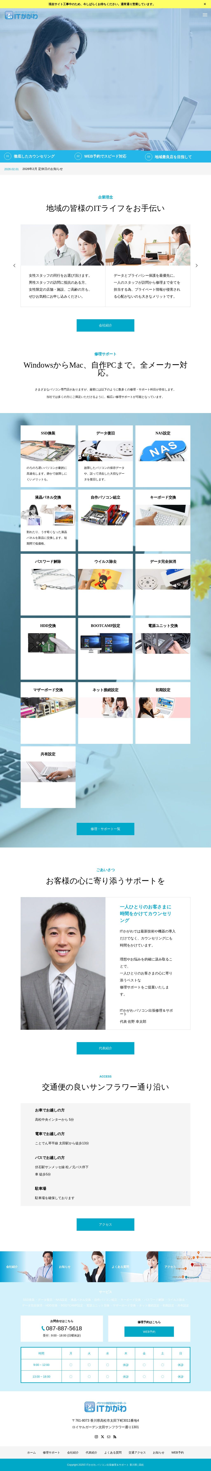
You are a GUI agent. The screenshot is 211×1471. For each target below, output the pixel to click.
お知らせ (158, 1452)
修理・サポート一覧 (105, 829)
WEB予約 (149, 1331)
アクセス (105, 1224)
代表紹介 (105, 1048)
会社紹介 (105, 325)
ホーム (31, 1452)
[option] (105, 85)
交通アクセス (137, 1452)
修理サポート (51, 1452)
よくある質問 (113, 1452)
